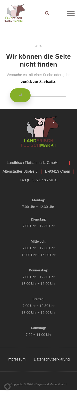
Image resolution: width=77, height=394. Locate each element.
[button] (70, 13)
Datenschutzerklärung (52, 359)
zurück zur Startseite (38, 82)
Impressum (16, 359)
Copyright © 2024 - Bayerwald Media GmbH (38, 384)
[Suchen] (20, 95)
